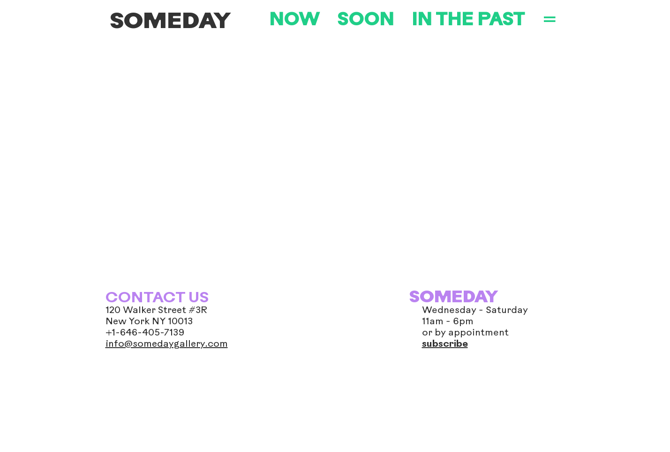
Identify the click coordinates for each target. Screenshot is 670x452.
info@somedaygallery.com (166, 344)
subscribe (445, 344)
